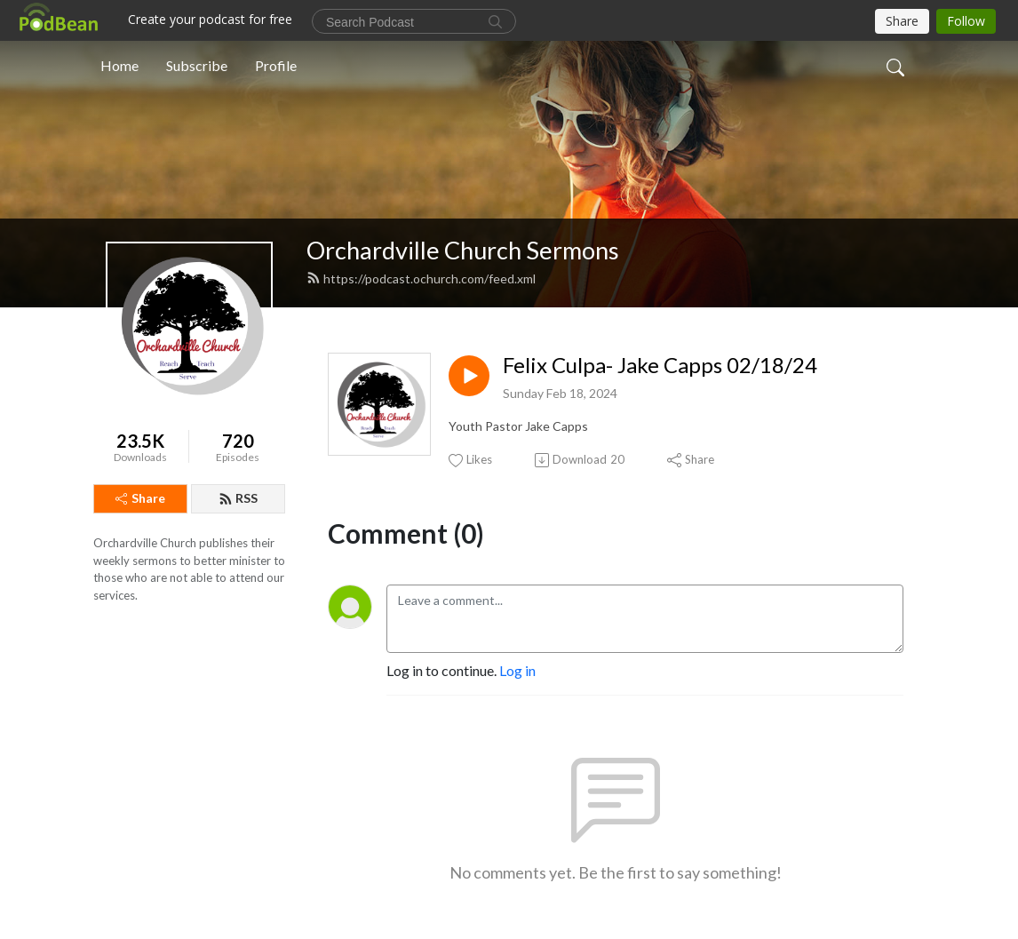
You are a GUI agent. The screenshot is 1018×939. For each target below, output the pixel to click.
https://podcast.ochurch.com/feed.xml (421, 278)
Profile (276, 65)
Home (119, 65)
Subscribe (196, 65)
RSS (238, 497)
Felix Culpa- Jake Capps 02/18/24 (660, 365)
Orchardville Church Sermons (462, 250)
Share (140, 497)
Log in (517, 670)
